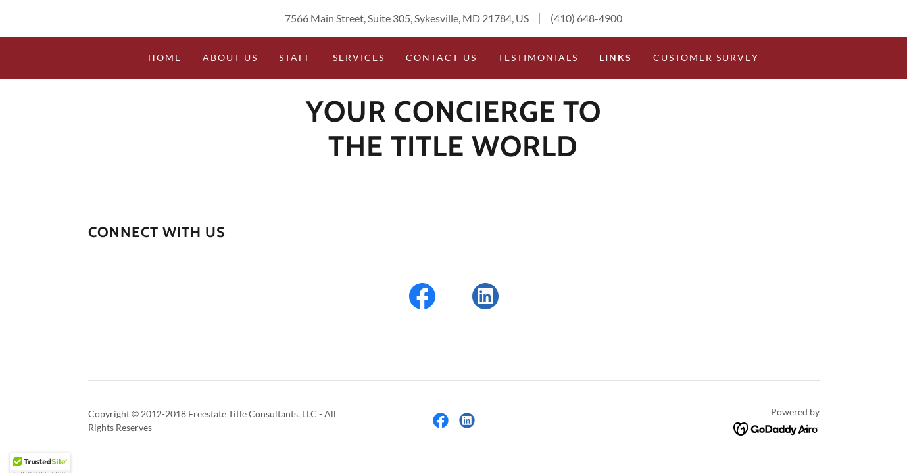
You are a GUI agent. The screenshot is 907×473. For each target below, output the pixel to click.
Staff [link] (295, 57)
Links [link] (615, 57)
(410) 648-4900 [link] (586, 18)
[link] (453, 152)
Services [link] (359, 57)
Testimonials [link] (538, 57)
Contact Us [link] (441, 57)
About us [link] (230, 57)
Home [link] (165, 57)
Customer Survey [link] (706, 57)
